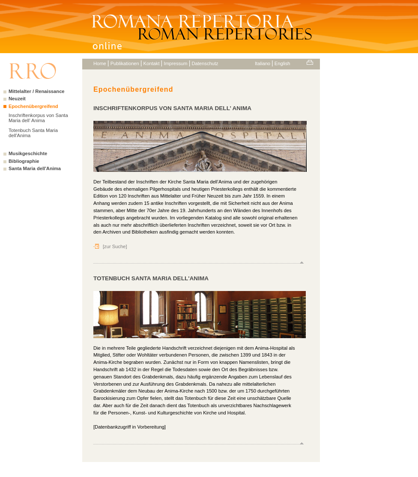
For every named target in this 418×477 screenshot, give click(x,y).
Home (99, 63)
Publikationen (124, 63)
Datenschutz (204, 63)
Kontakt (151, 63)
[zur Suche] (115, 246)
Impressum (175, 63)
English (282, 63)
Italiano (262, 63)
